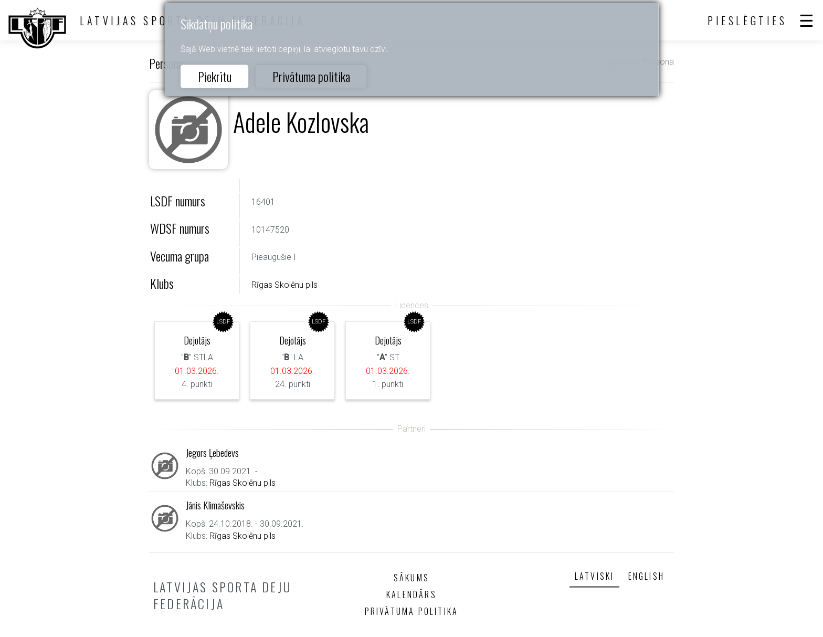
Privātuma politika (311, 76)
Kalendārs (411, 594)
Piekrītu (214, 76)
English (646, 576)
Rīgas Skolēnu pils (284, 285)
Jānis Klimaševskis (215, 505)
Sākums (411, 577)
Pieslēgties (747, 20)
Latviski (595, 576)
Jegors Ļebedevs (212, 452)
